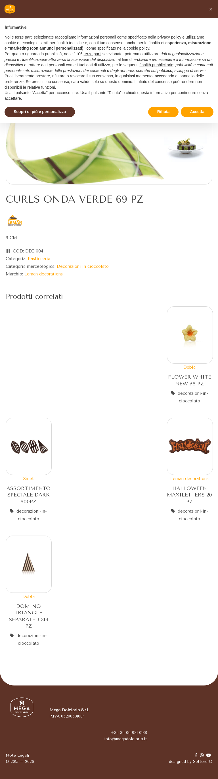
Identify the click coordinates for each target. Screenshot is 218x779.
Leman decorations (43, 274)
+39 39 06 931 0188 (128, 732)
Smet (28, 478)
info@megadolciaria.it (125, 738)
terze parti (92, 54)
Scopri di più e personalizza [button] (40, 111)
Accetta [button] (197, 111)
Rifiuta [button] (163, 111)
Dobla (189, 367)
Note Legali (17, 755)
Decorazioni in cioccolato (83, 266)
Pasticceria (39, 258)
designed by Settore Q (190, 761)
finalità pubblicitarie (156, 65)
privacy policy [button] (169, 37)
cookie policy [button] (138, 48)
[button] (210, 9)
